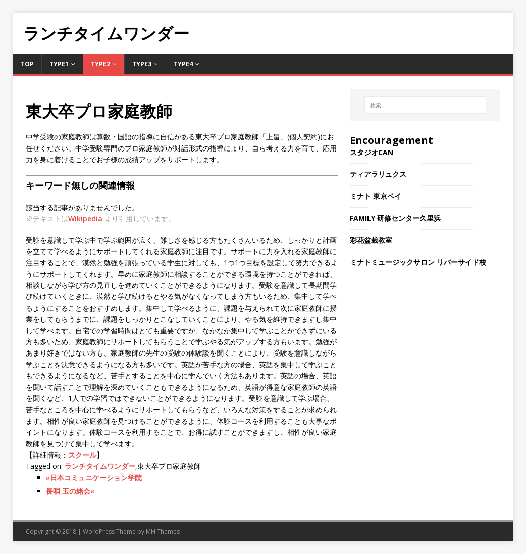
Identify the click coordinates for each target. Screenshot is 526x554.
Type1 (59, 64)
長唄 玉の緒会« (70, 491)
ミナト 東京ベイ (375, 196)
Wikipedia (85, 218)
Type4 (183, 64)
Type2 (100, 64)
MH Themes (163, 531)
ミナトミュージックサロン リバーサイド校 (418, 262)
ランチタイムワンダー (100, 466)
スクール (82, 455)
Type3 (141, 64)
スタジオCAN (371, 152)
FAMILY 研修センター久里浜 (395, 218)
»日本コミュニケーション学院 (94, 477)
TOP (27, 64)
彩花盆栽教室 (371, 240)
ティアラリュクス (378, 174)
